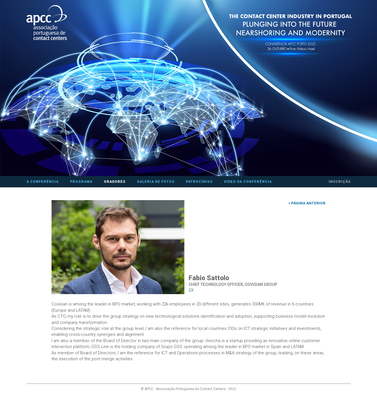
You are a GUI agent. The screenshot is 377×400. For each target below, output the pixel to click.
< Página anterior (307, 203)
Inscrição (340, 182)
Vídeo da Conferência (248, 182)
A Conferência (42, 182)
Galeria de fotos (155, 182)
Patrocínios (199, 182)
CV (191, 290)
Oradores (114, 182)
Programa (81, 182)
